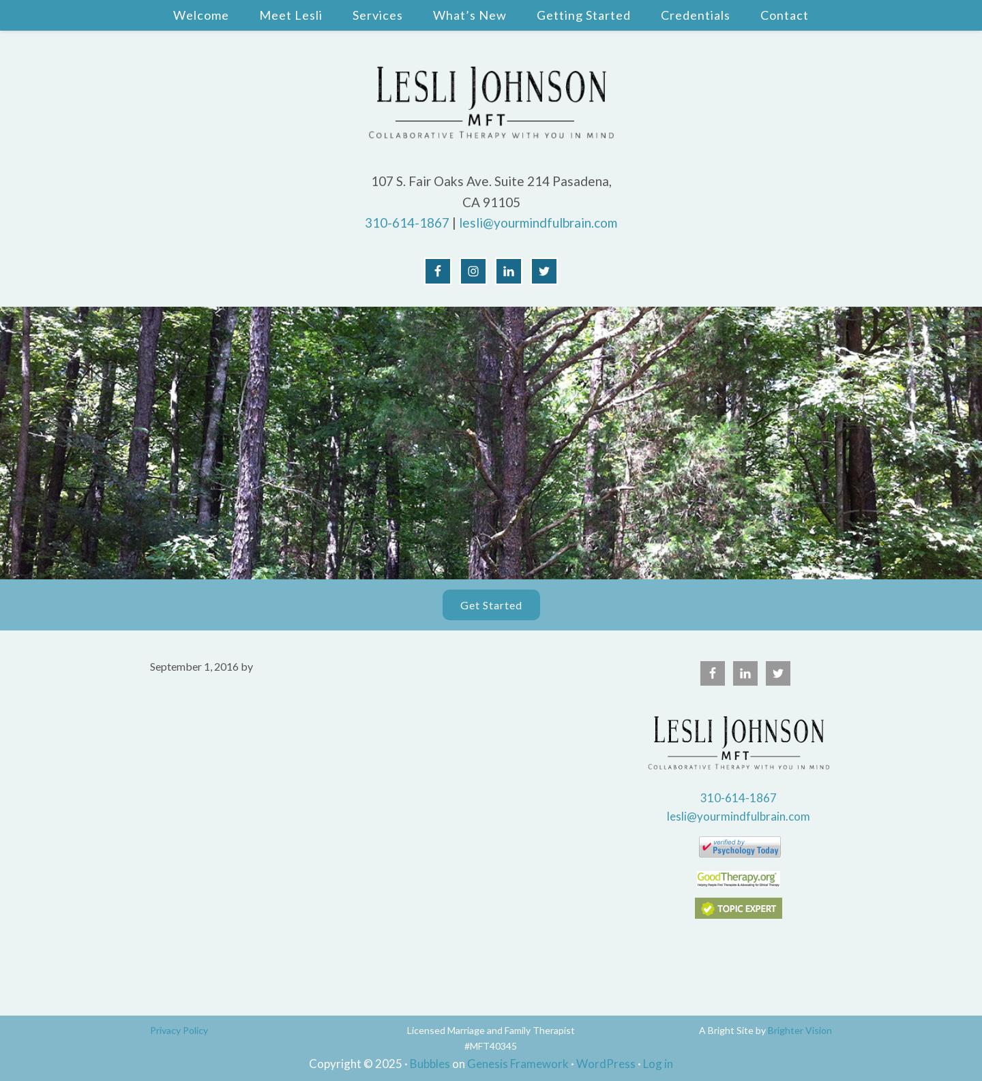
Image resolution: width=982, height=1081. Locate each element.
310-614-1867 (407, 222)
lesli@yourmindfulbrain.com (538, 222)
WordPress (606, 1063)
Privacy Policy (179, 1030)
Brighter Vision (800, 1030)
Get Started (491, 604)
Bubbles (430, 1063)
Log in (658, 1063)
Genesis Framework (518, 1063)
